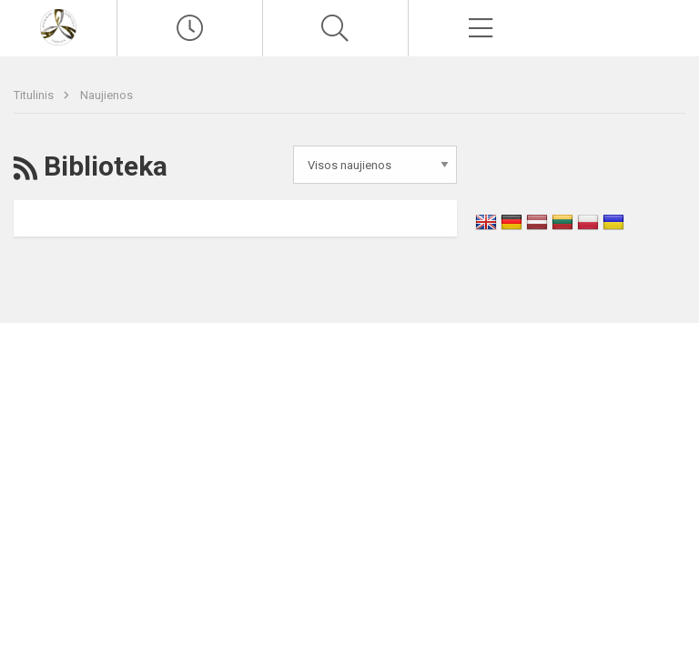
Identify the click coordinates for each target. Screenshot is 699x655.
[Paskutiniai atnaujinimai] (189, 28)
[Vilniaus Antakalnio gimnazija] (58, 26)
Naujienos (106, 95)
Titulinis (35, 95)
